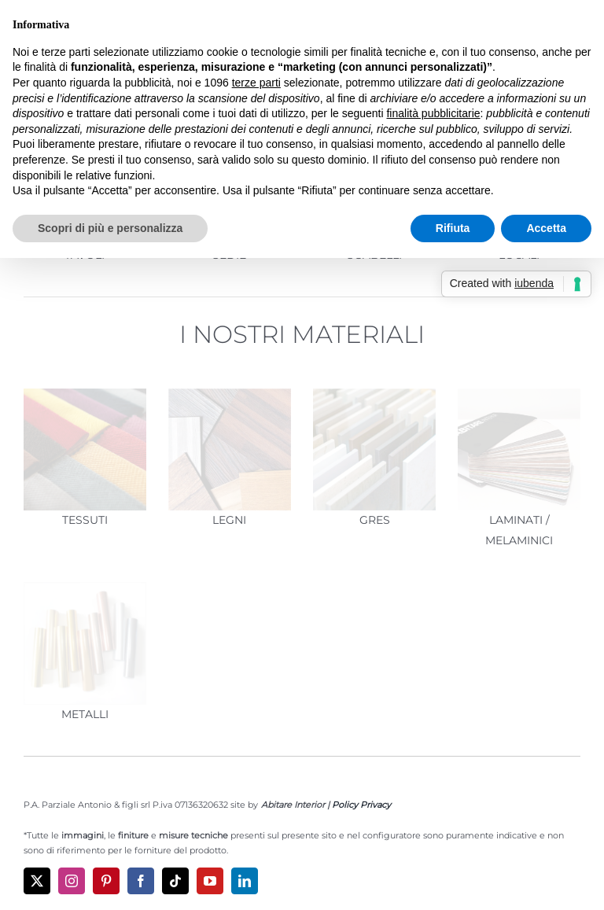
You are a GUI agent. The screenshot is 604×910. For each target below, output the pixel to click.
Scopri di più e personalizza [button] (110, 228)
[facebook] (140, 881)
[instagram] (71, 881)
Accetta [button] (546, 228)
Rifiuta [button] (453, 228)
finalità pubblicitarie (433, 113)
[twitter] (37, 881)
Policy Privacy (361, 804)
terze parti (256, 82)
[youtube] (210, 881)
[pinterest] (106, 881)
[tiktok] (175, 881)
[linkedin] (244, 881)
